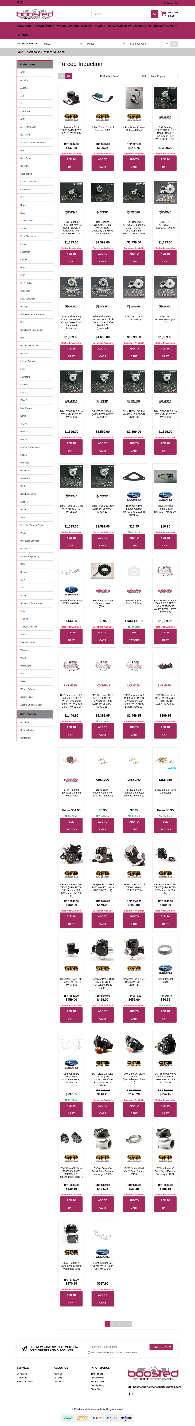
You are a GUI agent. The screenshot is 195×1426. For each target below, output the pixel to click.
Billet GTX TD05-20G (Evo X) (134, 318)
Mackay (24, 431)
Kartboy (24, 384)
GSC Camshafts (28, 299)
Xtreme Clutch (27, 697)
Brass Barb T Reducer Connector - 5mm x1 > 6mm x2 (134, 792)
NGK (22, 486)
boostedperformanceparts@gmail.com (157, 1386)
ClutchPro (25, 166)
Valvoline (24, 650)
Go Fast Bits (26, 283)
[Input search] (121, 14)
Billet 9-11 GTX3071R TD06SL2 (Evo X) (165, 225)
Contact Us (25, 738)
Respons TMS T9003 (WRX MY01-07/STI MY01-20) (71, 130)
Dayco (23, 205)
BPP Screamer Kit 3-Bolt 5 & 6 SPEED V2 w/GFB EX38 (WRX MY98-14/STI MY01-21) (103, 701)
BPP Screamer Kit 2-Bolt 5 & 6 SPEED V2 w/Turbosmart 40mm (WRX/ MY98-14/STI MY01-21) (71, 701)
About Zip (95, 1389)
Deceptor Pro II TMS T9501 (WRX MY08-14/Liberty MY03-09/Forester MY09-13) (71, 890)
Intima (23, 369)
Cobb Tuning (26, 174)
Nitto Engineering (28, 494)
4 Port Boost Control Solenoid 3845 (134, 129)
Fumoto (24, 260)
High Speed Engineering (31, 330)
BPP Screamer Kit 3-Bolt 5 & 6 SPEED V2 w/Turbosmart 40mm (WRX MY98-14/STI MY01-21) (134, 701)
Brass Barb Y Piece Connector (165, 791)
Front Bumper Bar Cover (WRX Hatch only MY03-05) (102, 1266)
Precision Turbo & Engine (32, 525)
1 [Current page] (107, 1324)
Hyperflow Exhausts (29, 345)
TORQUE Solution (28, 627)
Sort (144, 76)
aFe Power (25, 111)
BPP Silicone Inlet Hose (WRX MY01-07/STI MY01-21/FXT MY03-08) (165, 699)
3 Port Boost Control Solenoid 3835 (103, 129)
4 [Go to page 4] (123, 1324)
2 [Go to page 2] (113, 1324)
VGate (23, 658)
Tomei (23, 611)
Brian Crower (26, 158)
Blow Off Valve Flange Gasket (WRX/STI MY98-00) (165, 508)
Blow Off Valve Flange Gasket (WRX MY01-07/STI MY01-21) (134, 510)
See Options (133, 636)
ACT (22, 103)
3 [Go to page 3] (118, 1324)
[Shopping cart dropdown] (169, 14)
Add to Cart (71, 163)
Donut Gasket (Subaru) (165, 980)
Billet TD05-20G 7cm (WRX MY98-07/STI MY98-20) (71, 508)
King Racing (26, 408)
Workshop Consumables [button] (74, 26)
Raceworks (25, 548)
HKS (22, 338)
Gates (23, 267)
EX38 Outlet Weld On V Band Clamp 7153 (134, 1171)
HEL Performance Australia (32, 314)
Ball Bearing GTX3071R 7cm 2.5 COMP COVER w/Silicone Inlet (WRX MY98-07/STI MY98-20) (71, 229)
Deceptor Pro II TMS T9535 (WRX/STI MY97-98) (134, 982)
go (174, 43)
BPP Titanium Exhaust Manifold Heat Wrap (71, 792)
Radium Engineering (29, 556)
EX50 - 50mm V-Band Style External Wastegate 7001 (71, 1266)
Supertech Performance (31, 603)
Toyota (23, 634)
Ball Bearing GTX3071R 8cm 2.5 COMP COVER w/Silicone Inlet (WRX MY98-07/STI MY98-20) (134, 229)
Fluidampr (25, 252)
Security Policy (98, 1385)
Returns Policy (27, 730)
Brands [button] (100, 26)
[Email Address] (118, 1347)
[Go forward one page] (129, 1324)
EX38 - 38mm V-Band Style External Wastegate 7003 (103, 1171)
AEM (22, 72)
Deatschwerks (26, 221)
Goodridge (25, 291)
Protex (23, 533)
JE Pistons (25, 377)
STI (22, 588)
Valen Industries (27, 642)
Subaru (23, 595)
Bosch (23, 150)
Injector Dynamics (28, 361)
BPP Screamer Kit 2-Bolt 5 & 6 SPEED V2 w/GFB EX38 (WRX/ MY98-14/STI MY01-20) (165, 606)
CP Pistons (25, 189)
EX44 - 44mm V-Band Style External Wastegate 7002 (165, 1171)
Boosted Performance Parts (33, 142)
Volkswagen (26, 666)
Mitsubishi (25, 478)
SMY (22, 580)
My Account (22, 1374)
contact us (171, 3)
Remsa (23, 572)
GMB (22, 275)
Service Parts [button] (44, 26)
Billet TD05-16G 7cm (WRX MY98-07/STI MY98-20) (71, 414)
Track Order (22, 1378)
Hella (22, 322)
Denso (23, 228)
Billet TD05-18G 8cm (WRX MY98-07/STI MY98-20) (165, 414)
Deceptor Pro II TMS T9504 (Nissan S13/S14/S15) (134, 887)
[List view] (68, 76)
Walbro (23, 673)
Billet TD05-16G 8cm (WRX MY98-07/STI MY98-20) (102, 414)
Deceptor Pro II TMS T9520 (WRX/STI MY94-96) (71, 982)
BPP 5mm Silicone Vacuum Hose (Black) (103, 603)
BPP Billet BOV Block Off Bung (134, 602)
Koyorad (24, 424)
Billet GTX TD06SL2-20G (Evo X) (165, 319)
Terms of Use (97, 1374)
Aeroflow (24, 80)
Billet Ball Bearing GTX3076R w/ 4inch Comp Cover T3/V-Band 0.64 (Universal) (71, 322)
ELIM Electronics (28, 236)
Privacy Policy (131, 1352)
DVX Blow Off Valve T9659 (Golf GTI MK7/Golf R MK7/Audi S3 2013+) (71, 1172)
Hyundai (24, 353)
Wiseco (23, 681)
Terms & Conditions (116, 1352)
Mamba (23, 439)
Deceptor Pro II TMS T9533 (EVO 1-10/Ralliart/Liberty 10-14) (103, 983)
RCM (22, 564)
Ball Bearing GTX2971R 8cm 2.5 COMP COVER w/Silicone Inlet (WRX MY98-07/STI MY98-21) (165, 134)
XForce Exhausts (28, 689)
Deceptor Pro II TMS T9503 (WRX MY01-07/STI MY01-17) (103, 887)
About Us (24, 722)
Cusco (23, 197)
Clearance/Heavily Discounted (129, 26)
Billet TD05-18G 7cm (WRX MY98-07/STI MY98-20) (134, 414)
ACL (22, 96)
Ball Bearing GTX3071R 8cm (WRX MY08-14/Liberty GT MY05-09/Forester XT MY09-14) (102, 229)
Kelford (23, 392)
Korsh (23, 416)
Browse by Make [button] (165, 26)
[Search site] (154, 14)
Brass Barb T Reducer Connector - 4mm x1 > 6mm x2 (102, 792)
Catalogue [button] (24, 26)
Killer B (23, 400)
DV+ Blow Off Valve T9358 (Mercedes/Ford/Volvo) (134, 1078)
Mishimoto (25, 470)
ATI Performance (28, 127)
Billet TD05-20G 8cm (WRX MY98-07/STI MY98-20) (102, 508)
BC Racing (25, 135)
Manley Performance (30, 447)
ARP (22, 119)
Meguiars (24, 463)
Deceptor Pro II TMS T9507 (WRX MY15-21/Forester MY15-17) (165, 889)
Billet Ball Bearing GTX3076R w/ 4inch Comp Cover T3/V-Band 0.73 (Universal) (103, 322)
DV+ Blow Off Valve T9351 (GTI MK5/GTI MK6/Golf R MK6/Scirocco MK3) (102, 1079)
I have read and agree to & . (112, 1352)
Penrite (23, 509)
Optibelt (24, 502)
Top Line (24, 619)
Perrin (23, 517)
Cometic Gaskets (28, 181)
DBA (22, 213)
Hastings (24, 306)
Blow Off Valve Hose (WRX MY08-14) (71, 602)
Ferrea (23, 244)
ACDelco (24, 88)
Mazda (23, 455)
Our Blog (58, 1378)
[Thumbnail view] (61, 76)
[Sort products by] (163, 76)
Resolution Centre (25, 1381)
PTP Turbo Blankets (29, 541)
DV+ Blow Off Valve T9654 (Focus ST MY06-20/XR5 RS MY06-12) (165, 1078)
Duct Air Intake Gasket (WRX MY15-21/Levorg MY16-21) (71, 1078)
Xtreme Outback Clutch (31, 705)
